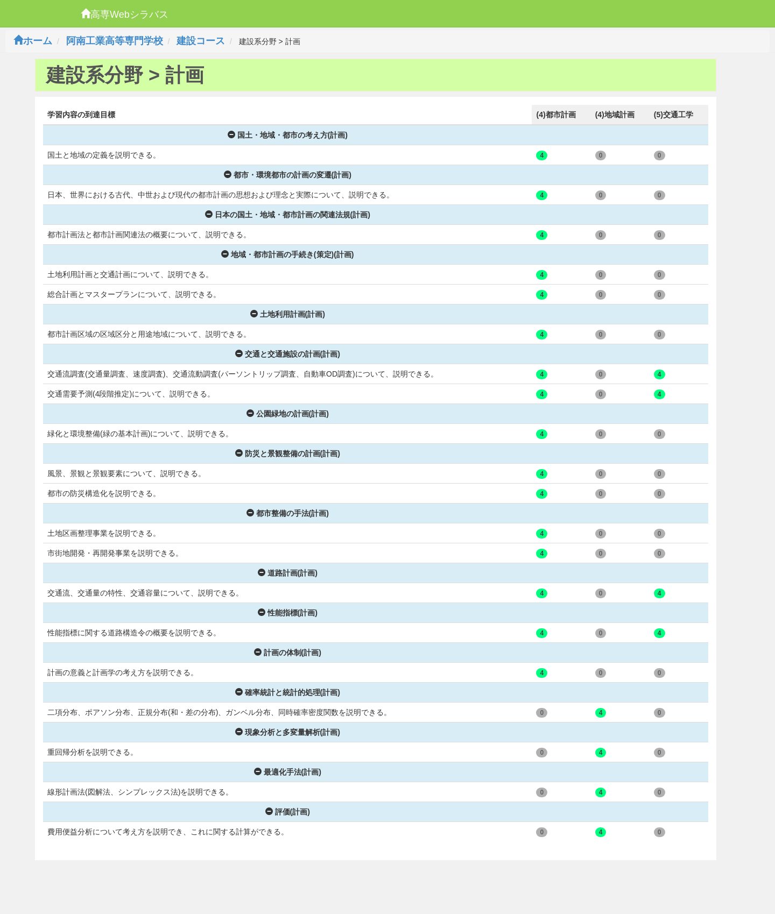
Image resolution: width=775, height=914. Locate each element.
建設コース (201, 41)
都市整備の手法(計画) (287, 513)
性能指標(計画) (288, 612)
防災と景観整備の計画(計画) (287, 453)
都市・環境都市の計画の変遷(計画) (287, 175)
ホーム (32, 41)
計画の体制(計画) (287, 652)
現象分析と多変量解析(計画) (287, 732)
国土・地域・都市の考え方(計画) (288, 135)
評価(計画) (287, 811)
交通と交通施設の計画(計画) (287, 354)
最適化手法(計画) (287, 772)
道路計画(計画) (288, 573)
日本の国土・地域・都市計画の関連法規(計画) (287, 214)
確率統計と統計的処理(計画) (287, 692)
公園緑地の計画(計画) (287, 413)
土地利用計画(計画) (287, 314)
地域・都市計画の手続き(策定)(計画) (287, 254)
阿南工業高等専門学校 (114, 41)
